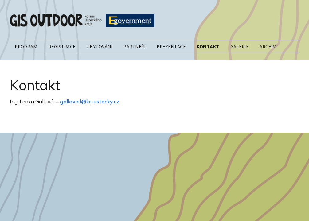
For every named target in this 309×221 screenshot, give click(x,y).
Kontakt (208, 46)
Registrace (62, 46)
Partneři (134, 46)
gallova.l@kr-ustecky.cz (89, 101)
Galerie (239, 46)
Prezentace (171, 46)
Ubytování (100, 46)
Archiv (268, 46)
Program (26, 46)
